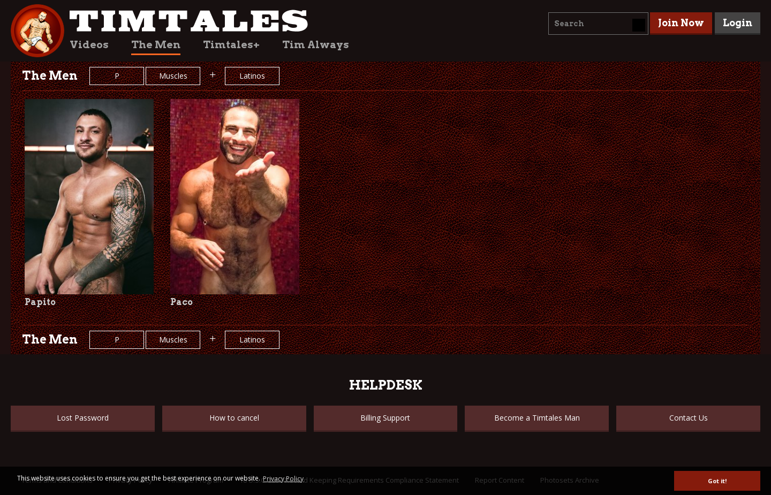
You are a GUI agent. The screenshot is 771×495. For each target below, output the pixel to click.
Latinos (252, 76)
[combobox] (598, 23)
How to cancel (234, 418)
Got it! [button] (717, 481)
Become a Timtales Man (537, 418)
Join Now (681, 22)
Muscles (173, 76)
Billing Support (385, 418)
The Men (155, 44)
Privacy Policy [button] (283, 478)
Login (737, 22)
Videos (89, 44)
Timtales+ (231, 44)
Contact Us (688, 418)
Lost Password (83, 418)
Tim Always (315, 44)
